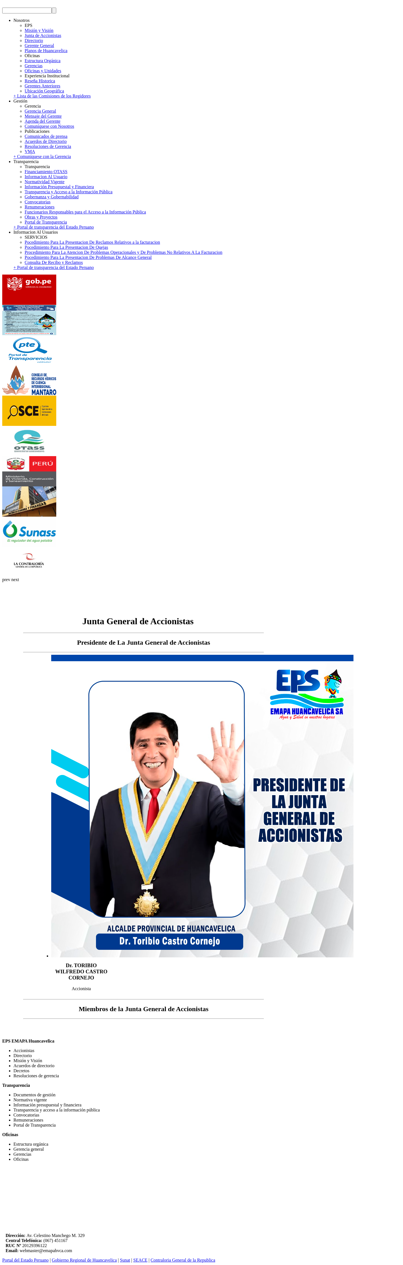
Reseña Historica (40, 80)
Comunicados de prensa (46, 136)
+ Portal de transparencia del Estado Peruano (53, 227)
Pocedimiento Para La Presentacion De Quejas (66, 247)
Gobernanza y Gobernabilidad (52, 196)
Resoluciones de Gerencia (48, 146)
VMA (30, 151)
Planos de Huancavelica (46, 50)
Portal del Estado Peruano (25, 1260)
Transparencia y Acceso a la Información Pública (69, 191)
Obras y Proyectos (41, 217)
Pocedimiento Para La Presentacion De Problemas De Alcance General (88, 257)
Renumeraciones (40, 207)
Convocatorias (37, 201)
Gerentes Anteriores (42, 85)
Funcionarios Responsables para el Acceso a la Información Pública (85, 212)
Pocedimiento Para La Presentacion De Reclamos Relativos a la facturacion (92, 242)
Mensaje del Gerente (43, 116)
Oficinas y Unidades (43, 70)
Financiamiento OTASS (46, 171)
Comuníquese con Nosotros (49, 126)
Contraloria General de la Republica (183, 1260)
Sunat (125, 1260)
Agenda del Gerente (42, 121)
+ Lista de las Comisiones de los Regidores (52, 96)
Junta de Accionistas (43, 35)
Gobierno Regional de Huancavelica (84, 1260)
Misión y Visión (39, 30)
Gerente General (39, 45)
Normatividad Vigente (44, 181)
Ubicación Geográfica (44, 91)
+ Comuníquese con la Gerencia (42, 156)
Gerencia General (40, 111)
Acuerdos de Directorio (46, 141)
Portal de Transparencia (46, 222)
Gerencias (34, 65)
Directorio (34, 40)
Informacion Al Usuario (46, 176)
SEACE (140, 1260)
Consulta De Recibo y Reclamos (54, 262)
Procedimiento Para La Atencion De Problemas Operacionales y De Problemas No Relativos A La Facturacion (123, 252)
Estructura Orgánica (42, 60)
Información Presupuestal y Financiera (59, 186)
